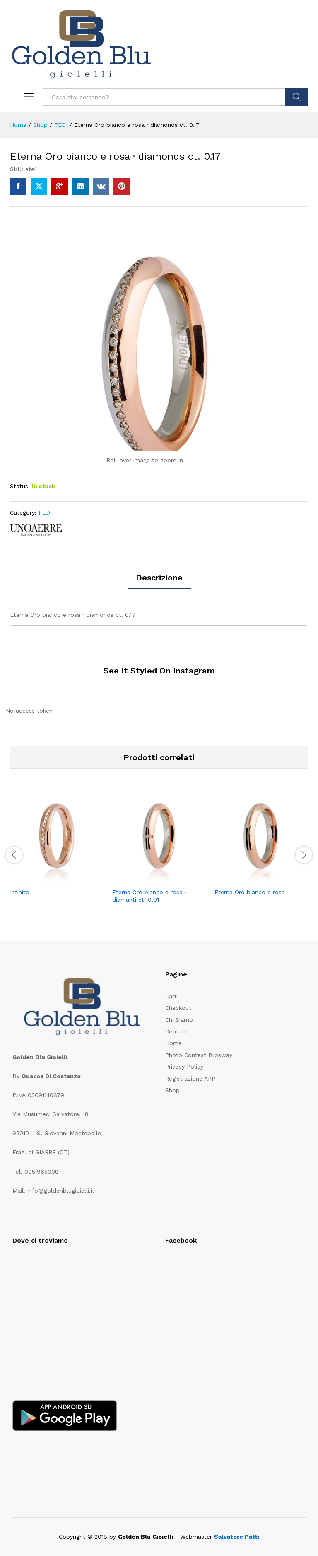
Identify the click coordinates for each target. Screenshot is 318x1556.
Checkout (178, 1008)
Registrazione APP (190, 1078)
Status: (20, 486)
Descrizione (159, 577)
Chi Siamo (179, 1020)
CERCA (296, 97)
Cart (171, 996)
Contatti (176, 1031)
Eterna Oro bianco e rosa (249, 892)
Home (173, 1043)
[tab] (159, 581)
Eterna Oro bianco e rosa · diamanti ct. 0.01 (149, 896)
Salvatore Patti (236, 1536)
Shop (172, 1090)
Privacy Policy (184, 1066)
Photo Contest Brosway (198, 1055)
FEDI (45, 512)
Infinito (19, 892)
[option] (57, 850)
